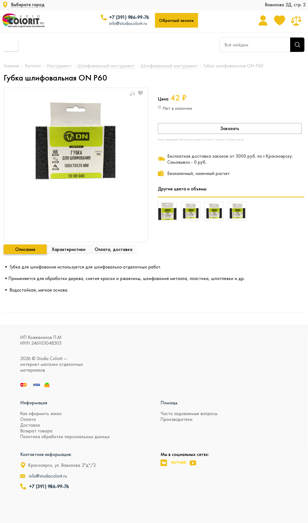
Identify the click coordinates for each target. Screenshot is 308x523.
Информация (33, 402)
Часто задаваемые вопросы (189, 413)
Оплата (28, 419)
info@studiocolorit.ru (128, 23)
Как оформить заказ (41, 413)
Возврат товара (36, 431)
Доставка (30, 425)
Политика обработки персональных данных (65, 436)
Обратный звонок (176, 20)
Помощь (169, 402)
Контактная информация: (45, 454)
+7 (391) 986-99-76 (129, 17)
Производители (176, 419)
